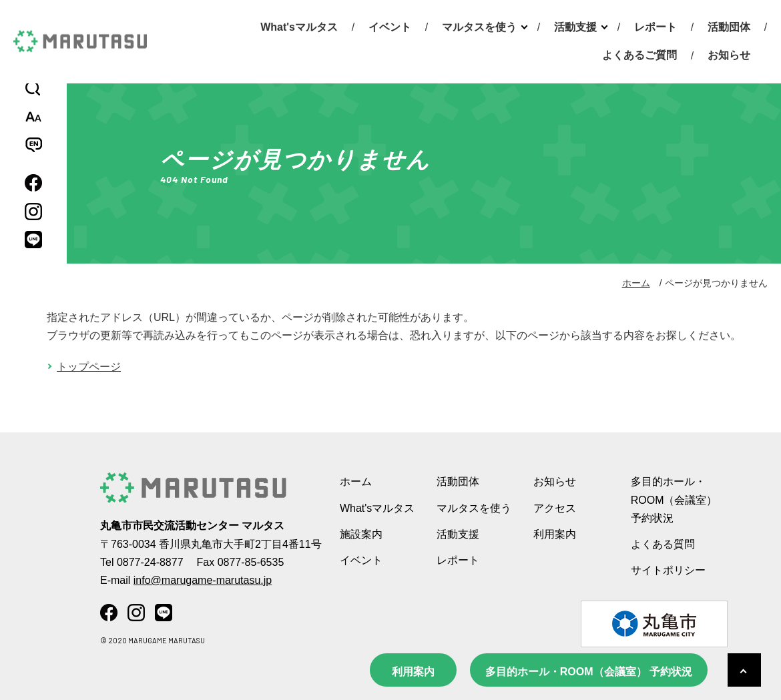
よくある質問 (663, 544)
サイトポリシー (668, 570)
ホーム (636, 283)
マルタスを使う (479, 27)
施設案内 (361, 534)
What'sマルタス (299, 27)
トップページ (89, 366)
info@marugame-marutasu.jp (203, 580)
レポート (655, 27)
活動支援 (575, 27)
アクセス (554, 508)
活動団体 (729, 27)
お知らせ (729, 55)
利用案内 (413, 671)
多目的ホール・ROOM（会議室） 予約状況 (588, 671)
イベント (389, 27)
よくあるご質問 (639, 55)
